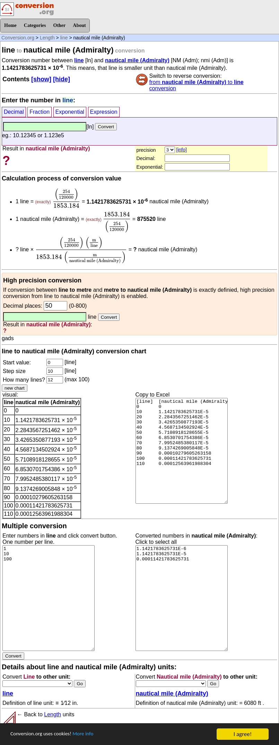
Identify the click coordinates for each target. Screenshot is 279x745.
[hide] (61, 79)
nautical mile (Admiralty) (137, 60)
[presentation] (66, 198)
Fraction (39, 112)
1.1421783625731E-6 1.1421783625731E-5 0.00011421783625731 (182, 598)
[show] (41, 79)
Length (47, 37)
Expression (103, 112)
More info (92, 734)
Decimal (14, 112)
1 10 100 (48, 598)
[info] (181, 149)
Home (10, 25)
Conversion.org (17, 37)
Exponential (70, 112)
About (79, 25)
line (64, 37)
